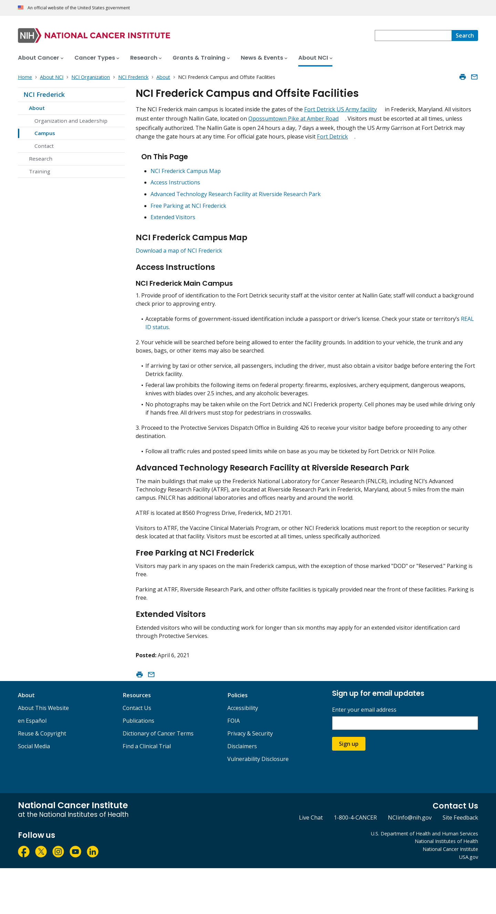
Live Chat (311, 863)
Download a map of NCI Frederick (179, 259)
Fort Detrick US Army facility (340, 109)
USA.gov (468, 903)
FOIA (233, 766)
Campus (44, 133)
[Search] (465, 35)
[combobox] (413, 35)
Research (40, 158)
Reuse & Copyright (42, 779)
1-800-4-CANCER (355, 863)
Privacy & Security (250, 779)
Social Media (34, 792)
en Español (32, 766)
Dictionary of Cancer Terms (158, 779)
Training (39, 171)
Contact (44, 145)
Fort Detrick (332, 136)
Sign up (349, 790)
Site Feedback (460, 863)
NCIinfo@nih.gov (410, 863)
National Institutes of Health (446, 887)
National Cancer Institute (450, 895)
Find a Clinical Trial (147, 792)
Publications (138, 766)
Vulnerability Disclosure (258, 805)
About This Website (43, 754)
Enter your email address (364, 756)
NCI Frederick (44, 94)
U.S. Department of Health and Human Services (424, 879)
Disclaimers (242, 792)
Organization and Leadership (70, 120)
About (37, 107)
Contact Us (137, 754)
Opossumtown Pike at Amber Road (293, 118)
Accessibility (242, 754)
